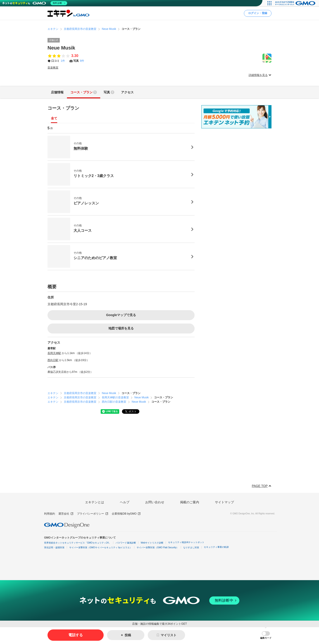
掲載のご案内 (189, 502)
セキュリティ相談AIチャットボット (186, 542)
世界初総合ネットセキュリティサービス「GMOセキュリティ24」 (77, 542)
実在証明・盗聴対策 (54, 547)
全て (54, 118)
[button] (265, 635)
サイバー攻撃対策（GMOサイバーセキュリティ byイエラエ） (100, 547)
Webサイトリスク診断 (152, 542)
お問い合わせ (154, 502)
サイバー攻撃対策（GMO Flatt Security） (158, 547)
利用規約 (49, 513)
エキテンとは (94, 502)
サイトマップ (224, 502)
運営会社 (66, 513)
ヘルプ (124, 502)
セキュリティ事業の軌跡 (216, 547)
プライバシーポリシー (92, 513)
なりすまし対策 (191, 547)
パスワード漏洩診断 (126, 542)
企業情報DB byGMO (126, 513)
